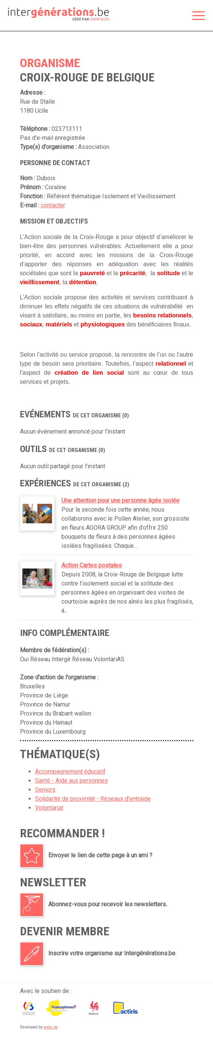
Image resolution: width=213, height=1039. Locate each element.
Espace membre (163, 16)
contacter (53, 205)
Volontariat (49, 807)
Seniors (45, 789)
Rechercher (179, 16)
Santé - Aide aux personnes (71, 780)
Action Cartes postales (91, 565)
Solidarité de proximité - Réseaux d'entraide (93, 798)
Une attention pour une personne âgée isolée (120, 500)
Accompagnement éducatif (70, 771)
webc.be (50, 1027)
